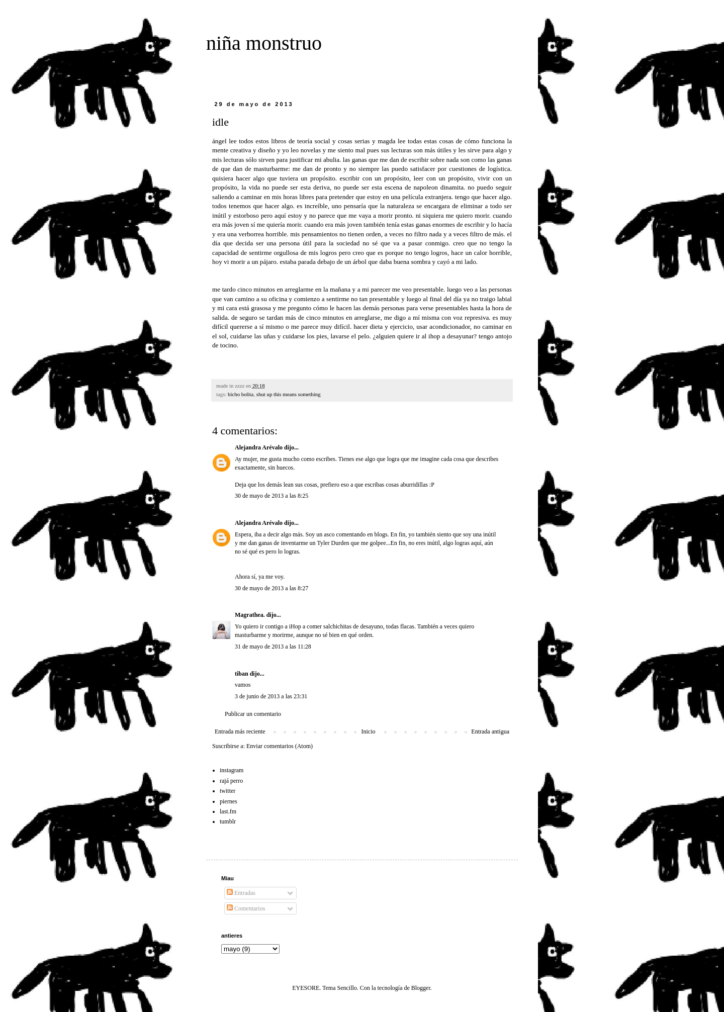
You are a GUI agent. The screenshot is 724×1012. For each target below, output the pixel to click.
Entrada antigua (490, 731)
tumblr (228, 821)
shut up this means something (288, 394)
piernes (228, 801)
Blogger (420, 987)
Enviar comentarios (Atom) (279, 746)
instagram (231, 770)
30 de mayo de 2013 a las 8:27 (271, 588)
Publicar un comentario (253, 713)
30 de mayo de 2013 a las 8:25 (271, 495)
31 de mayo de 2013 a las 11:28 (273, 646)
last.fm (228, 811)
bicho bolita (240, 394)
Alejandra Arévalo (259, 447)
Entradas (241, 892)
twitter (227, 790)
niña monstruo (264, 43)
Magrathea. (250, 614)
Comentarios (246, 908)
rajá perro (231, 780)
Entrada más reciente (240, 731)
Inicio (368, 731)
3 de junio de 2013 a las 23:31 (271, 696)
